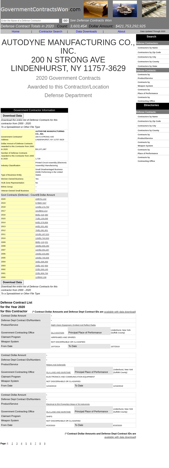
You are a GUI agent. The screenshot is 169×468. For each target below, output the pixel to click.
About (121, 31)
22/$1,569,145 (41, 269)
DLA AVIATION (57, 333)
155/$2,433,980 (42, 254)
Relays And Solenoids (56, 365)
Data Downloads (86, 31)
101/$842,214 (41, 211)
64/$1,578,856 (41, 222)
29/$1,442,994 (41, 266)
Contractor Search (50, 31)
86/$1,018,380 (41, 215)
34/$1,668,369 (41, 262)
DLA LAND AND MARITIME (58, 372)
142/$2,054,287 (42, 250)
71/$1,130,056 (41, 218)
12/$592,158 (40, 277)
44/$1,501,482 (41, 226)
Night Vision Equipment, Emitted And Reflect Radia (73, 325)
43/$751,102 (40, 199)
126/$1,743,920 (42, 238)
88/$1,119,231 (41, 242)
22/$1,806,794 (41, 273)
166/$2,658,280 (42, 246)
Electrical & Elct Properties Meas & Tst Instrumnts (68, 404)
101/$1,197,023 (42, 234)
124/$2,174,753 (42, 207)
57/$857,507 (40, 203)
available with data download (119, 311)
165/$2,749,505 (42, 258)
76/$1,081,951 (41, 230)
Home (16, 31)
